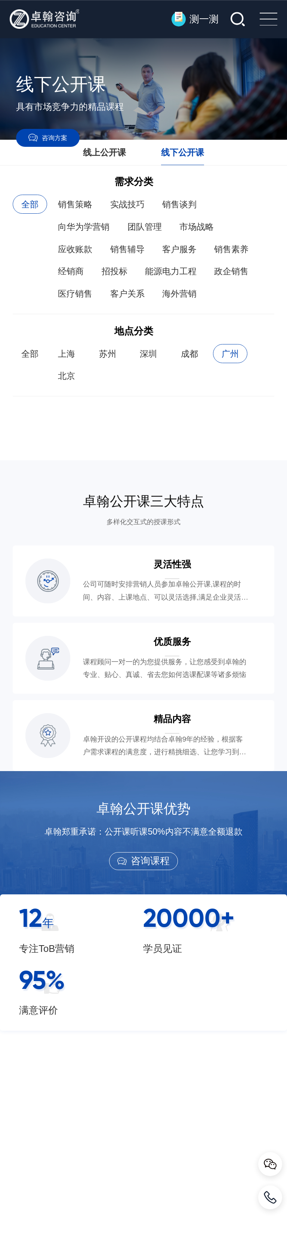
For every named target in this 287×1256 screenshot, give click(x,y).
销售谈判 (179, 204)
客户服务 (179, 249)
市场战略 (196, 227)
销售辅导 (127, 249)
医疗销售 (75, 293)
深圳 (148, 354)
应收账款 (75, 249)
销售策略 (75, 204)
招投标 (114, 271)
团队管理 (144, 227)
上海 (66, 354)
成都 (189, 354)
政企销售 (231, 271)
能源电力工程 (171, 271)
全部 (29, 204)
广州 (230, 354)
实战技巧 (127, 204)
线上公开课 (104, 152)
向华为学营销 (83, 227)
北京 (66, 376)
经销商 (71, 271)
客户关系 (127, 293)
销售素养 (231, 249)
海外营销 (179, 293)
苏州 (107, 354)
